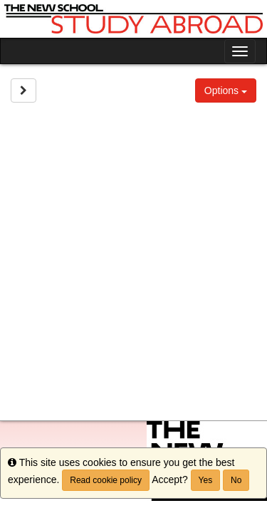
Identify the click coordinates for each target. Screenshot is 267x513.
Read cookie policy (106, 480)
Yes (206, 480)
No (236, 480)
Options (225, 90)
